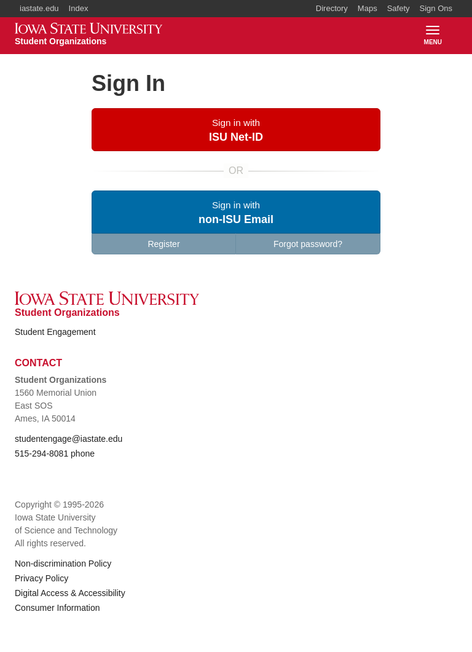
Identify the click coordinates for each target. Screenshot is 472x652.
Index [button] (78, 8)
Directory (332, 8)
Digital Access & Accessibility (70, 593)
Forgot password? (307, 244)
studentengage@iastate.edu (68, 439)
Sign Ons (436, 8)
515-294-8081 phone (55, 453)
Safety (398, 8)
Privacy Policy (41, 578)
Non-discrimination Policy (63, 563)
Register (163, 244)
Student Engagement (55, 332)
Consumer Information (57, 608)
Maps (367, 8)
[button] (236, 129)
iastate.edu (39, 8)
